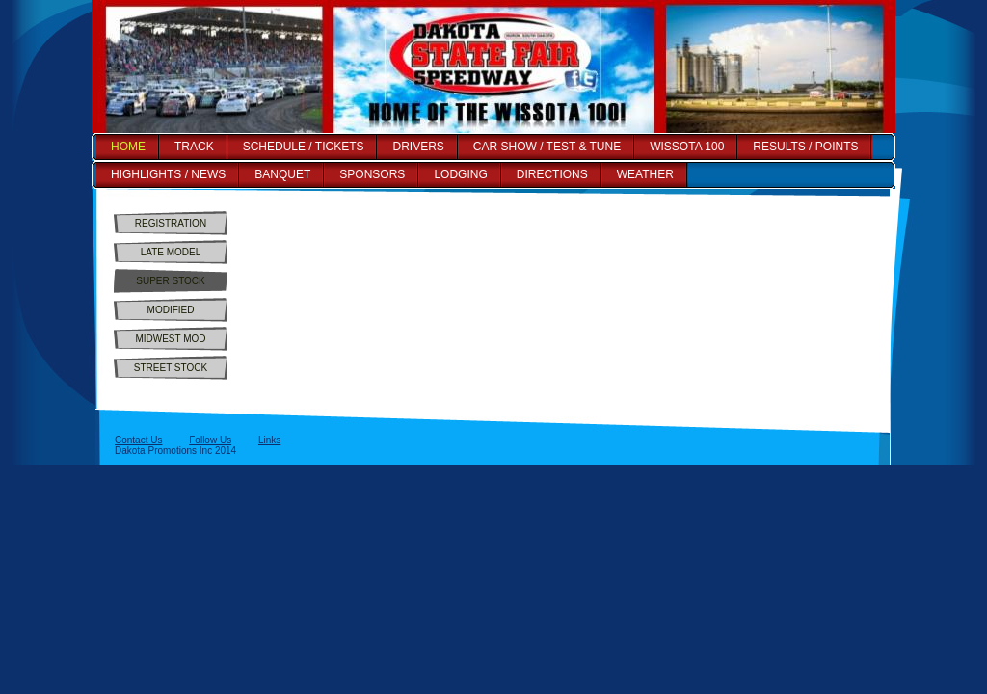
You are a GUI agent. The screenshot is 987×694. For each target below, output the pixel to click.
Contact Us (138, 440)
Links (269, 440)
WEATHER (645, 174)
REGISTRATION (170, 223)
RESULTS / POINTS (805, 146)
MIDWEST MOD (170, 339)
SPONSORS (372, 174)
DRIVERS (417, 146)
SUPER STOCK (170, 281)
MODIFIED (171, 310)
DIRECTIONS (552, 174)
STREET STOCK (170, 367)
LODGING (460, 174)
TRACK (194, 146)
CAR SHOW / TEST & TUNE (547, 146)
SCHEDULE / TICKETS (303, 146)
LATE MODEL (171, 252)
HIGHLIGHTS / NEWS (168, 174)
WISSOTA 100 (687, 146)
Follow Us (210, 440)
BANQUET (282, 174)
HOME (128, 146)
